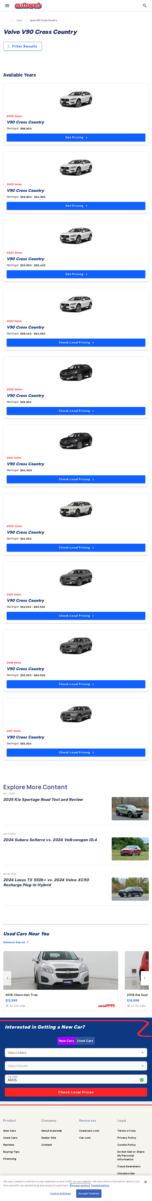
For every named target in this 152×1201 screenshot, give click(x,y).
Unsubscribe (126, 1173)
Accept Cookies (88, 1193)
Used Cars (85, 1041)
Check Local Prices (76, 1092)
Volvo (19, 20)
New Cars (66, 1041)
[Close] (145, 1182)
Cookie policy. (100, 1185)
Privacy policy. (79, 1185)
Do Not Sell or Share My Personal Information (131, 1155)
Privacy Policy (126, 1137)
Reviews (8, 1144)
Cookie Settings (60, 1193)
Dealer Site (48, 1137)
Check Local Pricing (76, 342)
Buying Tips (11, 1151)
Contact (46, 1144)
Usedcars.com (89, 1130)
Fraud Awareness (129, 1166)
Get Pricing (76, 137)
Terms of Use (126, 1130)
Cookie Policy (126, 1144)
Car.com (85, 1137)
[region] (76, 1188)
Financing (9, 1159)
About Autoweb (51, 1130)
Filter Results (22, 46)
